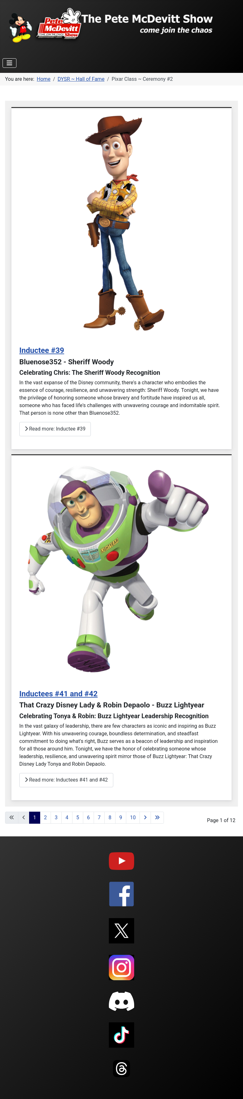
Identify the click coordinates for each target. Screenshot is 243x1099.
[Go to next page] (145, 818)
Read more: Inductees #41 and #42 (66, 780)
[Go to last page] (157, 818)
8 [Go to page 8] (110, 818)
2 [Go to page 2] (45, 818)
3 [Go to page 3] (56, 818)
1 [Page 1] (34, 818)
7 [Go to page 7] (99, 818)
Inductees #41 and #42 (58, 693)
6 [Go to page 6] (88, 818)
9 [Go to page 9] (120, 818)
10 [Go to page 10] (133, 818)
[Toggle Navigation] (9, 63)
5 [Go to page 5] (77, 818)
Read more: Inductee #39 (55, 429)
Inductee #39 (41, 350)
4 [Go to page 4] (66, 818)
